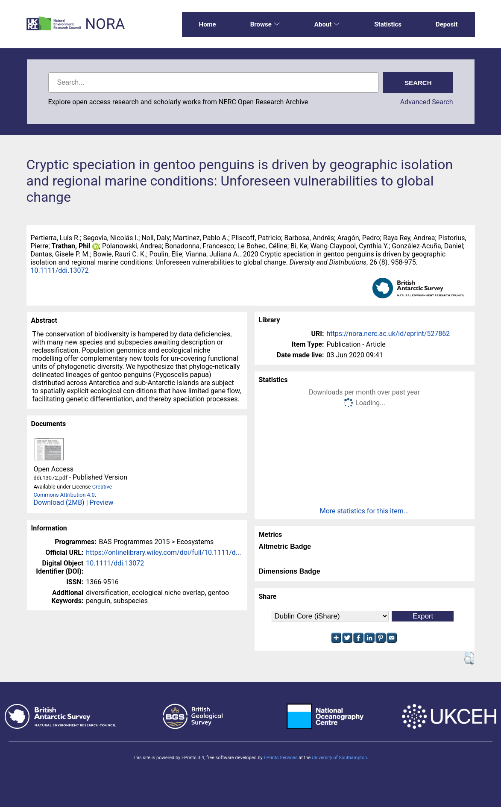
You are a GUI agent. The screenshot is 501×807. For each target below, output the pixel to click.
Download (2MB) (59, 502)
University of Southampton (339, 757)
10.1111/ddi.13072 (60, 270)
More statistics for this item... (364, 511)
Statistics (387, 24)
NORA (105, 24)
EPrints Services (280, 757)
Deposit (447, 24)
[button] (469, 658)
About (327, 24)
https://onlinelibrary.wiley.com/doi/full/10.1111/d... (163, 552)
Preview (102, 502)
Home (207, 24)
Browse (265, 24)
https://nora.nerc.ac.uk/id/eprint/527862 (388, 334)
